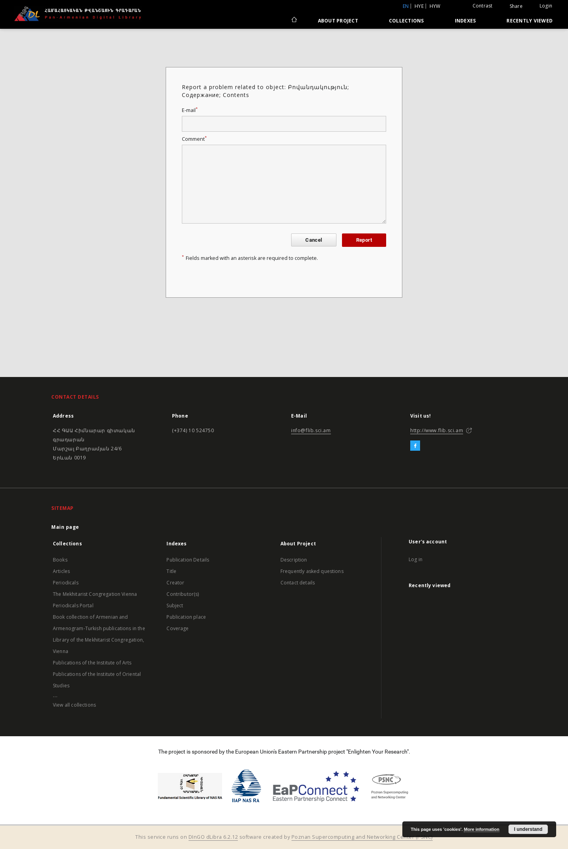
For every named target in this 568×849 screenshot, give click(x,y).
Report (364, 240)
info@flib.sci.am (311, 430)
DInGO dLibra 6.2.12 (213, 837)
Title (171, 571)
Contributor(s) (182, 594)
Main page (65, 527)
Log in (415, 559)
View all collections (74, 705)
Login (546, 5)
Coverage (177, 628)
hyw (435, 6)
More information (481, 829)
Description (293, 559)
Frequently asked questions (312, 571)
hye (419, 6)
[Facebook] (415, 446)
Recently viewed (529, 20)
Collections (406, 20)
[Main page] (294, 20)
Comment (194, 139)
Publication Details (187, 559)
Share (516, 6)
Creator (175, 582)
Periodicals (65, 582)
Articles (61, 571)
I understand (528, 829)
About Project (338, 20)
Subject (174, 605)
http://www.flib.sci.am (436, 430)
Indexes (465, 20)
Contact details (297, 582)
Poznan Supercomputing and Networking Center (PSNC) (362, 837)
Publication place (186, 617)
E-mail (190, 110)
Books (60, 559)
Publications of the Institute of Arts (92, 662)
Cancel (313, 240)
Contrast (483, 5)
